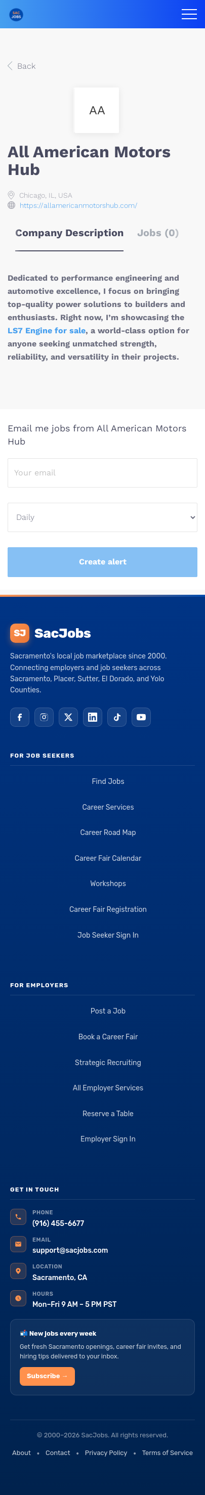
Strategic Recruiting (108, 1063)
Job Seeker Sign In (108, 935)
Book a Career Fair (108, 1037)
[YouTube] (141, 717)
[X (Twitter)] (68, 717)
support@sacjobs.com (70, 1250)
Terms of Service (167, 1453)
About (21, 1453)
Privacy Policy (106, 1453)
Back (25, 66)
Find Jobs (108, 781)
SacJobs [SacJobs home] (50, 633)
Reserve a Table (108, 1114)
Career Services (108, 807)
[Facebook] (19, 717)
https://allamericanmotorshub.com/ (79, 205)
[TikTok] (117, 717)
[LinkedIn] (92, 717)
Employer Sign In (108, 1139)
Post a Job (108, 1011)
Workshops (108, 884)
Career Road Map (108, 832)
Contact (58, 1453)
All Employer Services (108, 1088)
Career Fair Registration (108, 909)
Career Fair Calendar (108, 858)
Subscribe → (47, 1376)
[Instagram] (44, 717)
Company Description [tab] (69, 233)
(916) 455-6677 (58, 1223)
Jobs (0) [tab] (158, 233)
